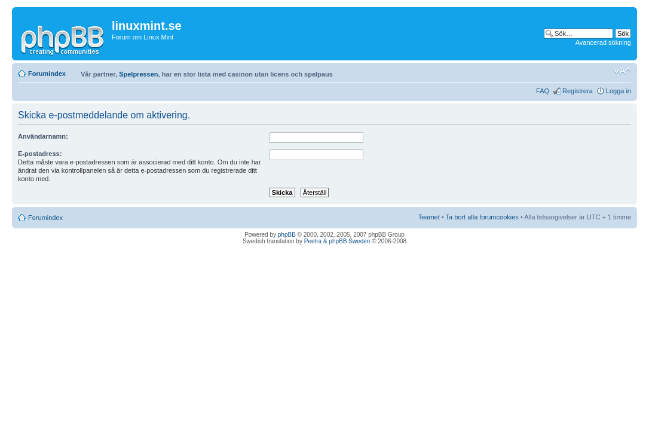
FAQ (542, 90)
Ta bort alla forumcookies (482, 217)
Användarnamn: (43, 136)
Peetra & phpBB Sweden (337, 241)
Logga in (618, 90)
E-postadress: (40, 153)
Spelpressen (138, 74)
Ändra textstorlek (622, 71)
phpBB (287, 234)
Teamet (429, 217)
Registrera (577, 90)
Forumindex (47, 73)
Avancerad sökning (603, 42)
